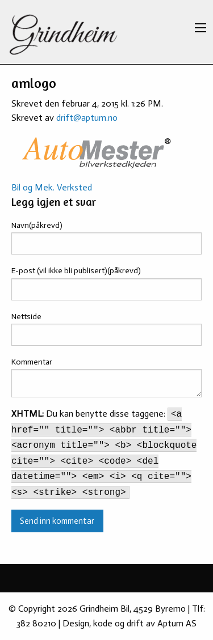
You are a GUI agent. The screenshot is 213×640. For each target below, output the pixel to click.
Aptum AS (177, 623)
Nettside (26, 316)
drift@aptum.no (87, 117)
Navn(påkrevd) (36, 225)
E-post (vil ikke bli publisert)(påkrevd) (76, 271)
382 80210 (36, 623)
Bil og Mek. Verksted (51, 187)
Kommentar (31, 362)
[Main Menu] (200, 27)
